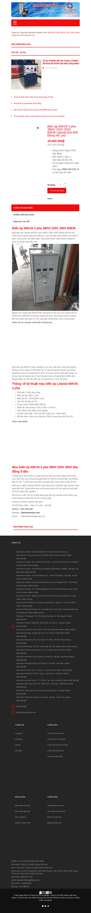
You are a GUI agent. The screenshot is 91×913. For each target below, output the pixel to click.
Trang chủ (18, 733)
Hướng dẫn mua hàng (55, 805)
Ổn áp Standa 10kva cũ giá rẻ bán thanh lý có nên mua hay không (39, 116)
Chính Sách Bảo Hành (55, 751)
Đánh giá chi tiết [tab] (21, 222)
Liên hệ (17, 745)
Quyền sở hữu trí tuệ (22, 823)
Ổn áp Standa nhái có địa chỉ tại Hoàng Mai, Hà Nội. (34, 97)
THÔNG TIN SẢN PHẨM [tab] (22, 208)
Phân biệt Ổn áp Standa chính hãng (27, 103)
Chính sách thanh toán (55, 733)
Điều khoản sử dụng (22, 805)
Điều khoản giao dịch (22, 811)
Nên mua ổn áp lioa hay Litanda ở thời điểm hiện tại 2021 (36, 110)
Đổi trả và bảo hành (54, 817)
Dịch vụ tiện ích (20, 817)
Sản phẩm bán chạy (21, 44)
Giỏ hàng (18, 751)
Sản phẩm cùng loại (23, 527)
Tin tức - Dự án (18, 52)
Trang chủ (15, 33)
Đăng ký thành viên (54, 823)
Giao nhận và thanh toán (56, 811)
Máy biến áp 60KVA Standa (31, 33)
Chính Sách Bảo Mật (54, 756)
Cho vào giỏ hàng (57, 191)
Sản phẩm (18, 739)
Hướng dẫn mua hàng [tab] (23, 215)
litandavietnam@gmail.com (26, 712)
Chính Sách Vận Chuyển (56, 739)
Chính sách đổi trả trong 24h (57, 745)
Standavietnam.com (30, 513)
